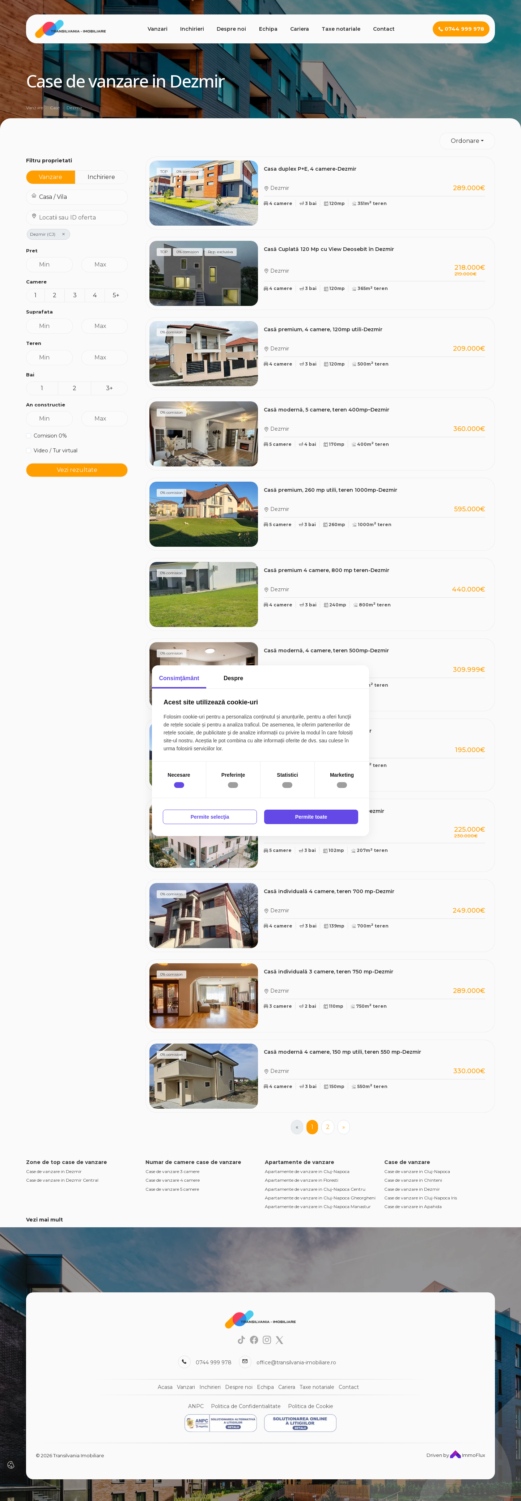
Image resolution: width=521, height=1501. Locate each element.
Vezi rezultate (77, 469)
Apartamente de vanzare (299, 1162)
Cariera (299, 29)
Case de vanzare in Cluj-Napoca (417, 1171)
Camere (36, 282)
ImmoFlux (467, 1455)
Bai (30, 375)
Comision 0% (50, 435)
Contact (384, 29)
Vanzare (50, 177)
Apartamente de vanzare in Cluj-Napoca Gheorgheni (320, 1198)
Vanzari (158, 29)
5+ (116, 295)
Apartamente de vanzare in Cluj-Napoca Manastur (318, 1206)
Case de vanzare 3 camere (172, 1171)
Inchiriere (101, 177)
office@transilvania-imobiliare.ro (296, 1362)
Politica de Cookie (310, 1406)
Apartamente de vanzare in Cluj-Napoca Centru (315, 1189)
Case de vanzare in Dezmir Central (62, 1180)
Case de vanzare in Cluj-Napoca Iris (420, 1198)
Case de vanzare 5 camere (172, 1189)
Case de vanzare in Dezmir (54, 1171)
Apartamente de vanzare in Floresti (301, 1180)
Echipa (268, 29)
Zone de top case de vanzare (66, 1162)
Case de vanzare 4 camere (172, 1180)
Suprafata (39, 312)
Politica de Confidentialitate (246, 1406)
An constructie (45, 405)
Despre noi (231, 29)
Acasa (165, 1387)
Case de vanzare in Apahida (413, 1206)
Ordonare (465, 140)
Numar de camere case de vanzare (193, 1162)
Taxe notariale (341, 29)
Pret (32, 250)
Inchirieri (192, 29)
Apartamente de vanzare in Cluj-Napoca (307, 1171)
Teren (33, 343)
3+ (109, 388)
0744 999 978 (214, 1362)
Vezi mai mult (44, 1219)
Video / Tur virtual (55, 450)
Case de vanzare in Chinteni (413, 1180)
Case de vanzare (407, 1162)
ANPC (196, 1406)
